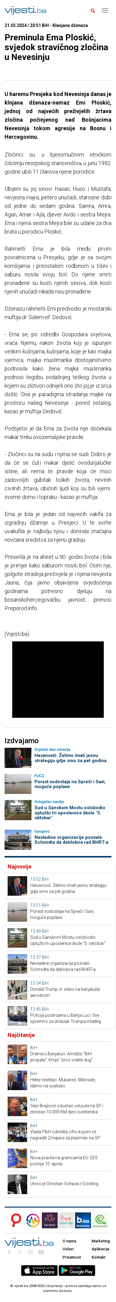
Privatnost (72, 1257)
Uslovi (68, 1249)
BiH (45, 879)
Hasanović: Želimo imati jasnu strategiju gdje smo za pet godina (70, 758)
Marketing (101, 1241)
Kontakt (98, 1257)
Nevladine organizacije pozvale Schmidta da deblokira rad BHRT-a (71, 840)
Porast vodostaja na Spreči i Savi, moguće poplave (70, 784)
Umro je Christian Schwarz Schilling (64, 1183)
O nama (69, 1241)
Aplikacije (101, 1249)
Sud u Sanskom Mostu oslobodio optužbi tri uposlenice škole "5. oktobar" (69, 813)
